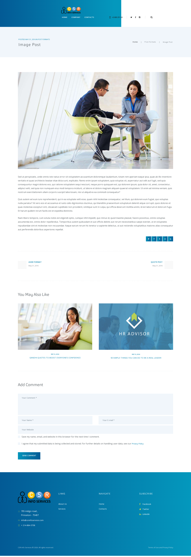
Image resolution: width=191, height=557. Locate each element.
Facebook (147, 505)
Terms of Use (152, 548)
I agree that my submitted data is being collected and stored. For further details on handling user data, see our (83, 444)
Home (135, 37)
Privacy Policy (138, 444)
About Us (63, 505)
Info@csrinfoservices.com (33, 521)
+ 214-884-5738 (28, 526)
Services (62, 510)
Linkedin (146, 515)
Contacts (103, 510)
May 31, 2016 (30, 34)
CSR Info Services (25, 548)
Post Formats (44, 34)
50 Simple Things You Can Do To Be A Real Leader (136, 354)
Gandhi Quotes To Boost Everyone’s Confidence (55, 354)
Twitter (146, 510)
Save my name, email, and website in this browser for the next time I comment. (60, 437)
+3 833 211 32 (136, 11)
